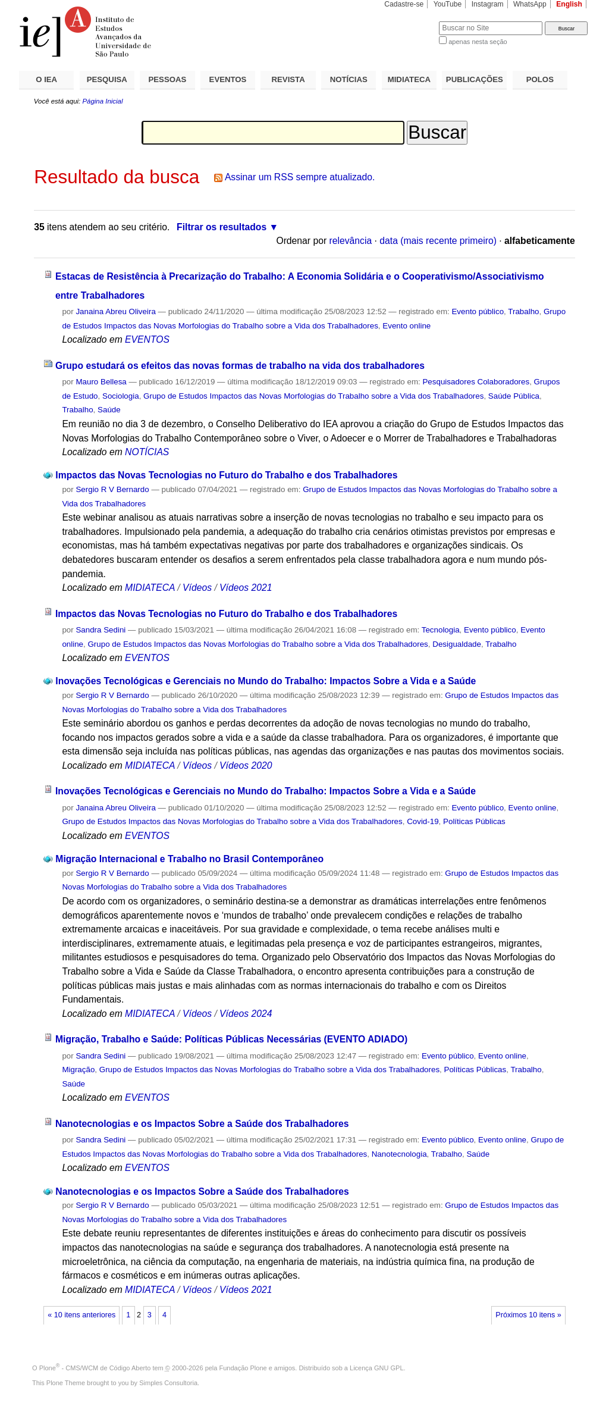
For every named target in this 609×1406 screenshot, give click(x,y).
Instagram (488, 4)
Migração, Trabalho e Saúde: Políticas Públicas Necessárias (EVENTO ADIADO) (231, 1039)
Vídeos (197, 588)
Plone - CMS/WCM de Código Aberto (95, 1367)
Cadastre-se (403, 4)
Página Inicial (102, 101)
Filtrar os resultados (221, 227)
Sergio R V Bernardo (112, 489)
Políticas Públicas (474, 821)
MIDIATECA (409, 79)
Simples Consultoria (168, 1382)
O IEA (46, 79)
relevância (350, 241)
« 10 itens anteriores (81, 1315)
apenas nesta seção (477, 41)
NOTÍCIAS (349, 79)
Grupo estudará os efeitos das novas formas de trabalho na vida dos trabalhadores (240, 366)
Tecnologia (441, 629)
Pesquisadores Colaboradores (475, 381)
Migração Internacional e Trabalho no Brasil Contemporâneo (189, 859)
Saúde (109, 409)
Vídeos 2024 (245, 1014)
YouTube (448, 4)
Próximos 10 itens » (528, 1315)
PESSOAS (168, 79)
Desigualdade (456, 644)
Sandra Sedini (100, 629)
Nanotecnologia (399, 1154)
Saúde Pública (513, 396)
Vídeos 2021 (245, 588)
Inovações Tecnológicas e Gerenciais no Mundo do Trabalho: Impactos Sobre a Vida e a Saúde (265, 681)
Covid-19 (422, 821)
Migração (78, 1069)
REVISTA (288, 79)
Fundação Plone (243, 1367)
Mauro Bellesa (101, 381)
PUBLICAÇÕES (474, 79)
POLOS (540, 79)
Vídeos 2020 (245, 765)
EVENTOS (228, 79)
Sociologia (120, 396)
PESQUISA (107, 79)
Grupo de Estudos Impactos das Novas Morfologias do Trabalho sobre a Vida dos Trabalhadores (313, 396)
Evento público (477, 311)
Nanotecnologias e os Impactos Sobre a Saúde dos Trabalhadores (202, 1124)
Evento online (406, 325)
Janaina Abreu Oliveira (115, 311)
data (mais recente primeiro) (438, 241)
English (569, 4)
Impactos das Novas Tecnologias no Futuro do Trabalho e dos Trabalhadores (226, 475)
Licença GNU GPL (376, 1367)
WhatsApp (530, 4)
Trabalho (523, 311)
